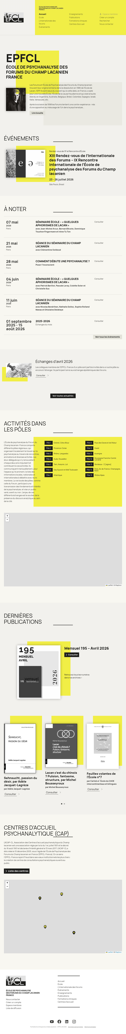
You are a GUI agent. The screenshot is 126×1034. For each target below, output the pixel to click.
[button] (7, 516)
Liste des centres (16, 871)
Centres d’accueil (76, 24)
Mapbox (118, 585)
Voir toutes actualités (63, 395)
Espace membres (13, 1005)
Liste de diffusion (13, 1008)
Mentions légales (90, 1027)
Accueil (42, 14)
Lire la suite (37, 113)
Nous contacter (106, 24)
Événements (44, 27)
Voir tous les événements (107, 337)
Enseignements (76, 14)
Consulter (71, 654)
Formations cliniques (78, 20)
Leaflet (109, 585)
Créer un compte (107, 17)
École (41, 17)
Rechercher (105, 20)
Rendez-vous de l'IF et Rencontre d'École (67, 151)
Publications (74, 17)
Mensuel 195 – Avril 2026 (86, 648)
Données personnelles (75, 1027)
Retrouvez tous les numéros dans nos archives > (76, 676)
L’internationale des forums (70, 987)
